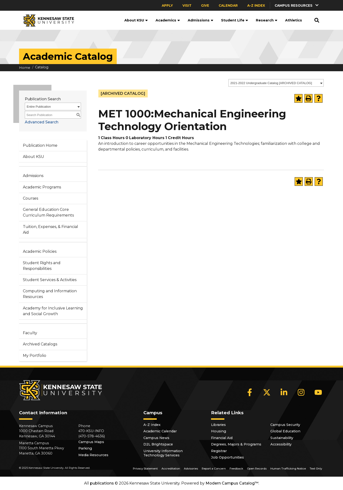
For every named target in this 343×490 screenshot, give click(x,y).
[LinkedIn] (284, 392)
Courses (30, 198)
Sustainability (281, 438)
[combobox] (276, 83)
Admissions (200, 20)
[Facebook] (249, 392)
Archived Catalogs (40, 344)
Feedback (236, 468)
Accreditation (170, 468)
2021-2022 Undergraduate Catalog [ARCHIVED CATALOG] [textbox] (271, 83)
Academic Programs (42, 187)
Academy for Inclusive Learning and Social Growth (53, 311)
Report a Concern (214, 468)
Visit (187, 5)
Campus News (156, 438)
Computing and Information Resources (50, 294)
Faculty (30, 333)
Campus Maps (91, 442)
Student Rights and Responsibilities (42, 266)
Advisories (191, 468)
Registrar (219, 451)
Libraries (218, 425)
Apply (167, 5)
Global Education (285, 431)
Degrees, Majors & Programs (236, 444)
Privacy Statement (145, 468)
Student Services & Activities (49, 280)
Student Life (234, 20)
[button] (297, 5)
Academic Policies (39, 251)
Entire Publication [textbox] (39, 106)
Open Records (257, 468)
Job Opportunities (227, 457)
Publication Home (40, 145)
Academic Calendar (160, 431)
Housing (218, 431)
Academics (168, 20)
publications (102, 483)
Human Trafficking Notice (288, 468)
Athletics (293, 20)
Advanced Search (41, 122)
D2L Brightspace (158, 444)
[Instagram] (301, 392)
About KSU (136, 20)
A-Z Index (256, 5)
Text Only (316, 468)
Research (266, 20)
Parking (85, 448)
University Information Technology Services (163, 453)
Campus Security (285, 425)
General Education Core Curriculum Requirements (48, 212)
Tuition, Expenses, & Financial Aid (50, 229)
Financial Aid (221, 438)
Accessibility (281, 444)
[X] (266, 392)
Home (24, 68)
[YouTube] (318, 392)
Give (205, 5)
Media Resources (93, 455)
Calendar (228, 5)
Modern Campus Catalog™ (232, 483)
